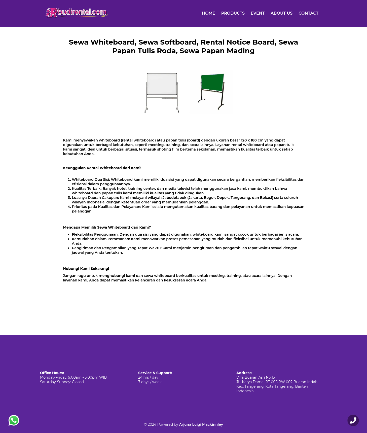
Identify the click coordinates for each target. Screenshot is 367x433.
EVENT (258, 13)
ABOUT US (281, 13)
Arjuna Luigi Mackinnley (200, 424)
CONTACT (308, 13)
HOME (208, 13)
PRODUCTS (233, 13)
